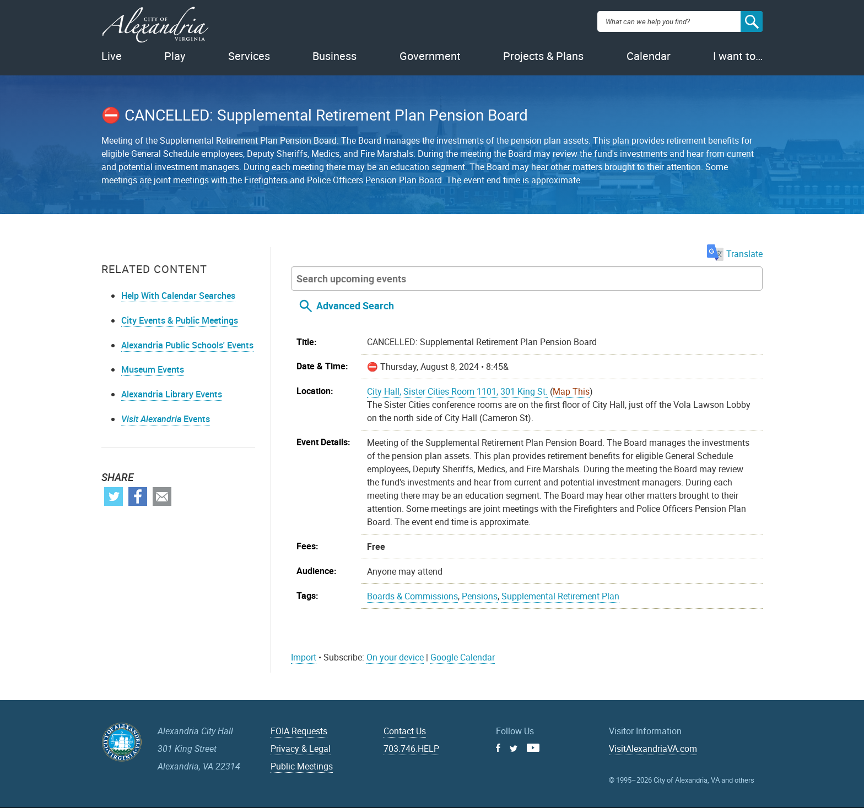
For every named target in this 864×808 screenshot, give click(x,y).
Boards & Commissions (412, 596)
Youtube (533, 748)
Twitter (113, 496)
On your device (395, 657)
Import (303, 657)
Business (334, 55)
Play (174, 55)
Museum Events (152, 369)
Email (162, 496)
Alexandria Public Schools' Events (187, 345)
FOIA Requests (299, 731)
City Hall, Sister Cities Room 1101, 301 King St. (457, 391)
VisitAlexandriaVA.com (653, 749)
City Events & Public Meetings (179, 320)
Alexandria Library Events (171, 394)
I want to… (738, 55)
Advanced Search (355, 305)
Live (111, 55)
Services (249, 55)
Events (165, 419)
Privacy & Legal (301, 749)
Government (430, 55)
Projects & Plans (543, 55)
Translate (735, 254)
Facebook (137, 496)
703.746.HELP (411, 749)
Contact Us (405, 731)
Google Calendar (462, 657)
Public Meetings (302, 766)
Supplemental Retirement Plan (560, 596)
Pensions (480, 596)
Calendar (649, 55)
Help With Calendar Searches (178, 296)
